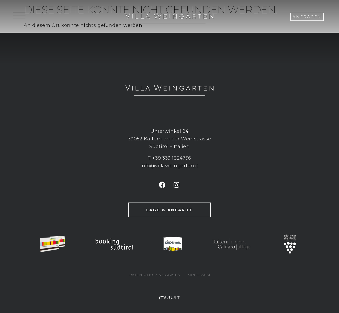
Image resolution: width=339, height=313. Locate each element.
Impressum (198, 274)
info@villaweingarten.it (170, 166)
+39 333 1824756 (171, 158)
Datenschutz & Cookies (154, 274)
